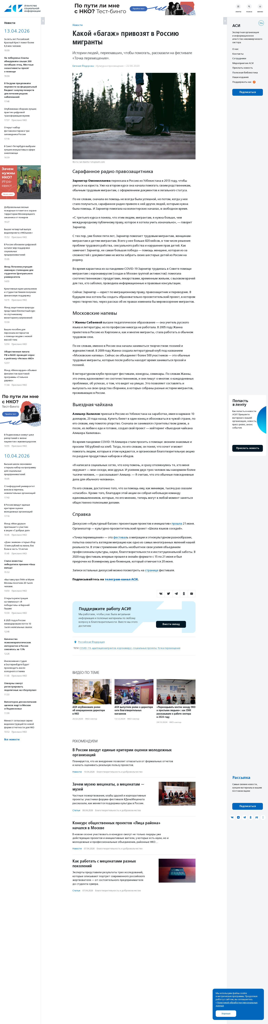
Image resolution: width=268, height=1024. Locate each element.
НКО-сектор (91, 718)
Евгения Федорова (83, 65)
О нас (235, 49)
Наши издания (240, 77)
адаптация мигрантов (104, 647)
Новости (77, 25)
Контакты (238, 53)
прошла (177, 523)
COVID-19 (85, 647)
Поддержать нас (241, 82)
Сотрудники (239, 58)
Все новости (11, 739)
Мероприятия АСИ (242, 63)
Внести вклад (170, 623)
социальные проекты (145, 647)
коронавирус (124, 647)
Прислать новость (242, 67)
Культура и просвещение (110, 65)
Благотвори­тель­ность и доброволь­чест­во (120, 771)
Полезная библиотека (245, 72)
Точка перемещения (169, 647)
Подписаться (247, 92)
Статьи (76, 810)
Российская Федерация (91, 641)
